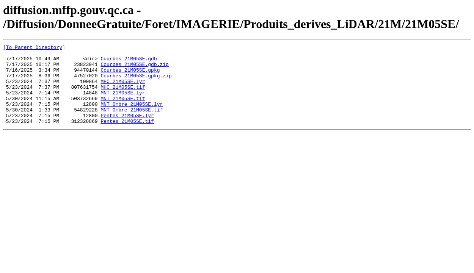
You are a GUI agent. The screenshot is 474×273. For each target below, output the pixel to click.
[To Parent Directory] (34, 48)
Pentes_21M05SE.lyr (127, 130)
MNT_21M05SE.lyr (122, 102)
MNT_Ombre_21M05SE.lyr (131, 116)
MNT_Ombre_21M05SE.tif (131, 123)
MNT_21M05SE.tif (122, 109)
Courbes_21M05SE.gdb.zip (134, 68)
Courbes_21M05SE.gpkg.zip (135, 82)
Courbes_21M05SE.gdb (128, 61)
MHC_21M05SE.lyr (122, 89)
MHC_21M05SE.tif (122, 96)
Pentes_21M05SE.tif (127, 136)
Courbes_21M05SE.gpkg (130, 75)
